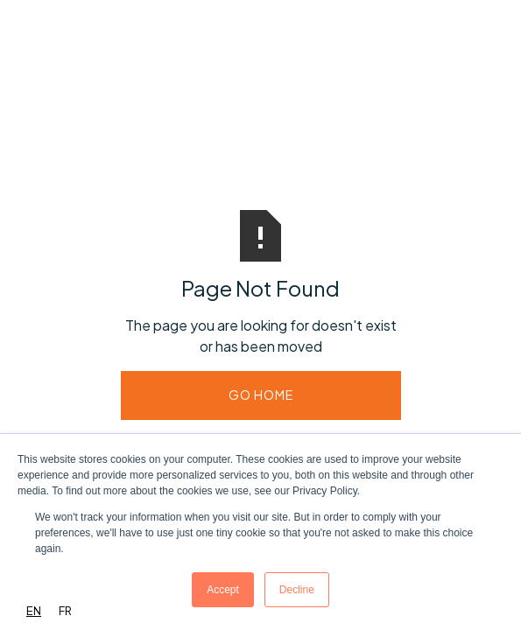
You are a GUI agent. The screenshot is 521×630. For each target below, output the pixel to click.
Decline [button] (296, 590)
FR (65, 611)
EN (33, 611)
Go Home (261, 394)
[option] (65, 611)
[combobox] (34, 611)
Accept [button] (223, 590)
